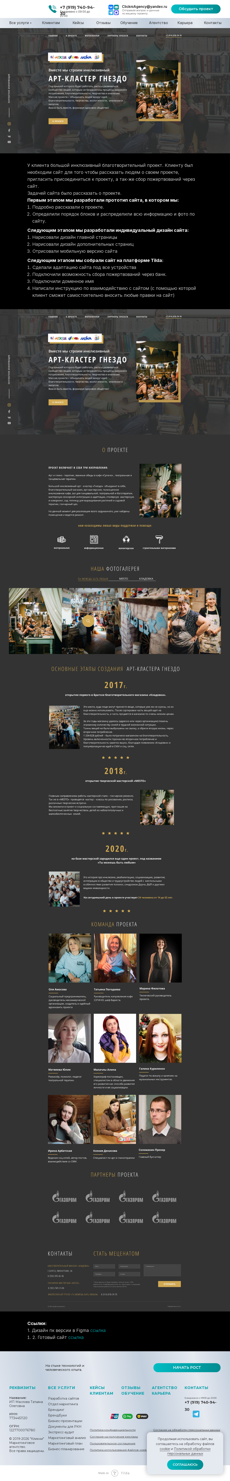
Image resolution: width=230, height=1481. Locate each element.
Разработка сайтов (63, 1398)
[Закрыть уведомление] (220, 1435)
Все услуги (19, 22)
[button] (196, 8)
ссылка (98, 1330)
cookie (165, 1449)
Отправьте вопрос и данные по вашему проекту (140, 12)
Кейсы (78, 22)
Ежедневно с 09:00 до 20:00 (201, 1397)
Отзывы (103, 22)
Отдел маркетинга (63, 1404)
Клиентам (51, 22)
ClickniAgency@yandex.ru (144, 6)
